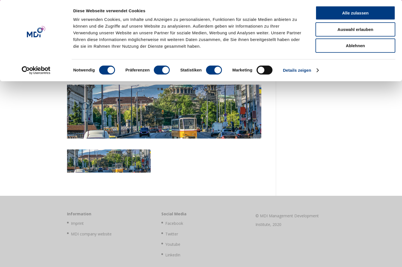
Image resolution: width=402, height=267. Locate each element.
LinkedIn (172, 255)
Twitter (171, 234)
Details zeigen (297, 71)
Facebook (174, 223)
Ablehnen (355, 46)
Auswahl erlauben (355, 30)
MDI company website (91, 234)
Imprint (77, 223)
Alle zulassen (355, 13)
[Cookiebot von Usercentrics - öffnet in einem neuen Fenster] (36, 71)
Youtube (172, 244)
